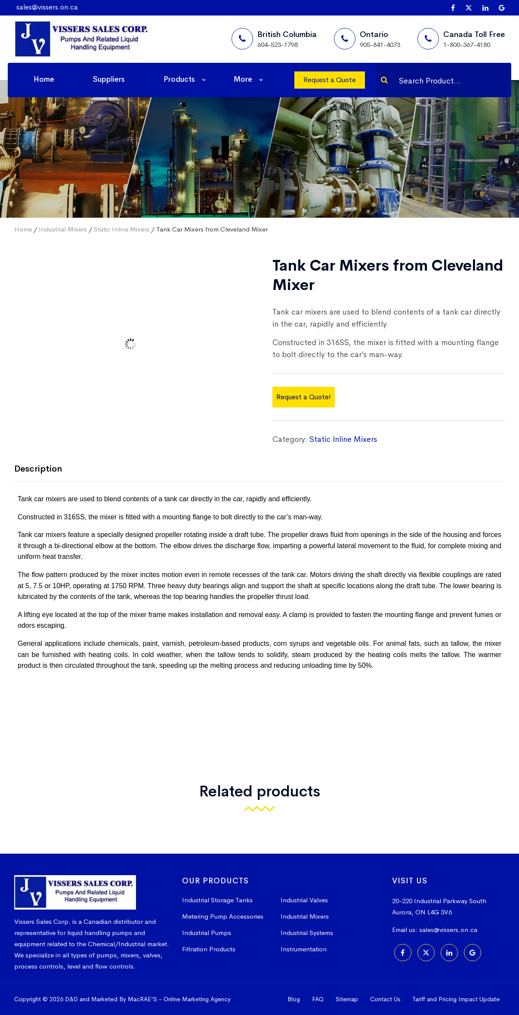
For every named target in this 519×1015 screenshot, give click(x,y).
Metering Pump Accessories (222, 916)
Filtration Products (208, 949)
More (243, 79)
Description (38, 468)
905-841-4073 (380, 44)
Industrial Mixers (63, 229)
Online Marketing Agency (197, 999)
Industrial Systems (307, 933)
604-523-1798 (277, 44)
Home (44, 79)
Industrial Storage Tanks (217, 900)
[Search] (384, 80)
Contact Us (385, 999)
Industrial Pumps (206, 933)
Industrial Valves (304, 900)
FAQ (318, 999)
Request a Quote (329, 79)
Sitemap (347, 999)
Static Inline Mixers (121, 229)
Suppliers (109, 79)
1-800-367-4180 (466, 44)
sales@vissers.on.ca (47, 7)
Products (179, 79)
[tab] (44, 469)
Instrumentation (304, 949)
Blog (293, 999)
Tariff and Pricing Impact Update (456, 999)
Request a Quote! (303, 396)
